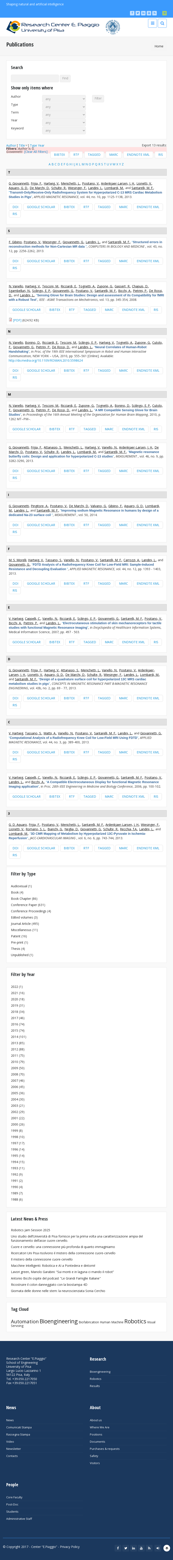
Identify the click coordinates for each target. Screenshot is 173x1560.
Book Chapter (21, 898)
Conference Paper (24, 905)
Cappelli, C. (33, 618)
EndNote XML (138, 154)
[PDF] (17, 320)
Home (158, 46)
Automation (25, 1321)
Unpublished (20, 955)
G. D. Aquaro (18, 824)
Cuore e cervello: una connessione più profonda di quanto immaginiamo (63, 1247)
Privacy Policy (70, 1547)
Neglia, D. (71, 829)
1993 (14, 1168)
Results (95, 1386)
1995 (14, 1155)
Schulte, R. (58, 188)
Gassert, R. (122, 286)
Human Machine (112, 1322)
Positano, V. (90, 183)
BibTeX (59, 154)
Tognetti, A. (86, 286)
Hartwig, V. (51, 183)
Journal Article (21, 923)
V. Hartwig (16, 618)
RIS (160, 154)
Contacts (12, 1456)
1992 (14, 1174)
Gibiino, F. (115, 506)
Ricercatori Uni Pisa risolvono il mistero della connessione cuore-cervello (63, 1253)
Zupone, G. (105, 286)
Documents (97, 1442)
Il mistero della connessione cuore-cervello (42, 1259)
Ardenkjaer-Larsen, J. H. (118, 183)
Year (14, 120)
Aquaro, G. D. (18, 188)
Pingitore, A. (39, 506)
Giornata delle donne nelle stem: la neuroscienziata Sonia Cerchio (58, 1291)
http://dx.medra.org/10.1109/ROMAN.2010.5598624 (46, 360)
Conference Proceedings (28, 911)
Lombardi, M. (114, 188)
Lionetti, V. (144, 183)
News (10, 1420)
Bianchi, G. (55, 829)
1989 (14, 1193)
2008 (14, 1074)
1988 (14, 1199)
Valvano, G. (99, 506)
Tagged (94, 154)
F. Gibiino (15, 242)
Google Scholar (41, 207)
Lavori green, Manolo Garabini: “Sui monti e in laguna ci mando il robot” (62, 1272)
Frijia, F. (36, 183)
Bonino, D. (32, 342)
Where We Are (99, 1427)
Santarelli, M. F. (142, 188)
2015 (14, 1030)
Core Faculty (14, 1497)
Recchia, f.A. (128, 829)
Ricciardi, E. (69, 286)
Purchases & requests (105, 1449)
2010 (14, 1062)
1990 (14, 1187)
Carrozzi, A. (132, 560)
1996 (14, 1149)
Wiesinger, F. (77, 188)
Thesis (15, 949)
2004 (14, 1099)
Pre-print (17, 942)
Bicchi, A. (124, 291)
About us (96, 1420)
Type (14, 104)
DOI (15, 207)
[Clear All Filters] (35, 152)
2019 (14, 1005)
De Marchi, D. (39, 188)
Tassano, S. (53, 560)
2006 (14, 1087)
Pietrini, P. (140, 291)
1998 (14, 1137)
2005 (14, 1093)
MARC (113, 154)
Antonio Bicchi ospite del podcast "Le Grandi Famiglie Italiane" (56, 1278)
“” (85, 244)
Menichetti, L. (70, 183)
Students (12, 1512)
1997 (14, 1143)
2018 (14, 1012)
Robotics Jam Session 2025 (30, 1230)
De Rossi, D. (61, 347)
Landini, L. (95, 188)
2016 (14, 1024)
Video (10, 1442)
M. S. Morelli (17, 560)
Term (15, 112)
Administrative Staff (19, 1519)
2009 (14, 1068)
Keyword (17, 128)
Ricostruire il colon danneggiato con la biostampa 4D (49, 1284)
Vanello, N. (109, 447)
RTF (76, 154)
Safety (94, 1456)
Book (15, 892)
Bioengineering (59, 1321)
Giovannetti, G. (73, 242)
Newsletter (13, 1449)
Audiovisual (19, 886)
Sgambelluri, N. (19, 291)
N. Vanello (16, 286)
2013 (14, 1043)
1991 (14, 1180)
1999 (14, 1130)
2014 (14, 1037)
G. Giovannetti (19, 183)
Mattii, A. (49, 733)
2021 (14, 993)
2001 (14, 1118)
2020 (14, 999)
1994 (14, 1162)
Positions (96, 1434)
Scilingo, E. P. (41, 291)
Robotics (135, 1321)
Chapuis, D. (140, 286)
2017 (14, 1018)
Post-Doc (12, 1504)
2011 (14, 1055)
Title (22, 145)
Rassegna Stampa (18, 1434)
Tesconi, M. (50, 286)
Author (16, 96)
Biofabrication (89, 1322)
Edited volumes (22, 917)
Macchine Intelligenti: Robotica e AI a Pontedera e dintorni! (53, 1265)
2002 (14, 1112)
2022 (14, 986)
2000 (14, 1124)
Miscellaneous (21, 930)
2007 (14, 1080)
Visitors (95, 1463)
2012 (14, 1049)
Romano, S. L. (36, 829)
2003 (14, 1105)
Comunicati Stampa (19, 1427)
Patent (16, 936)
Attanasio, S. (53, 447)
